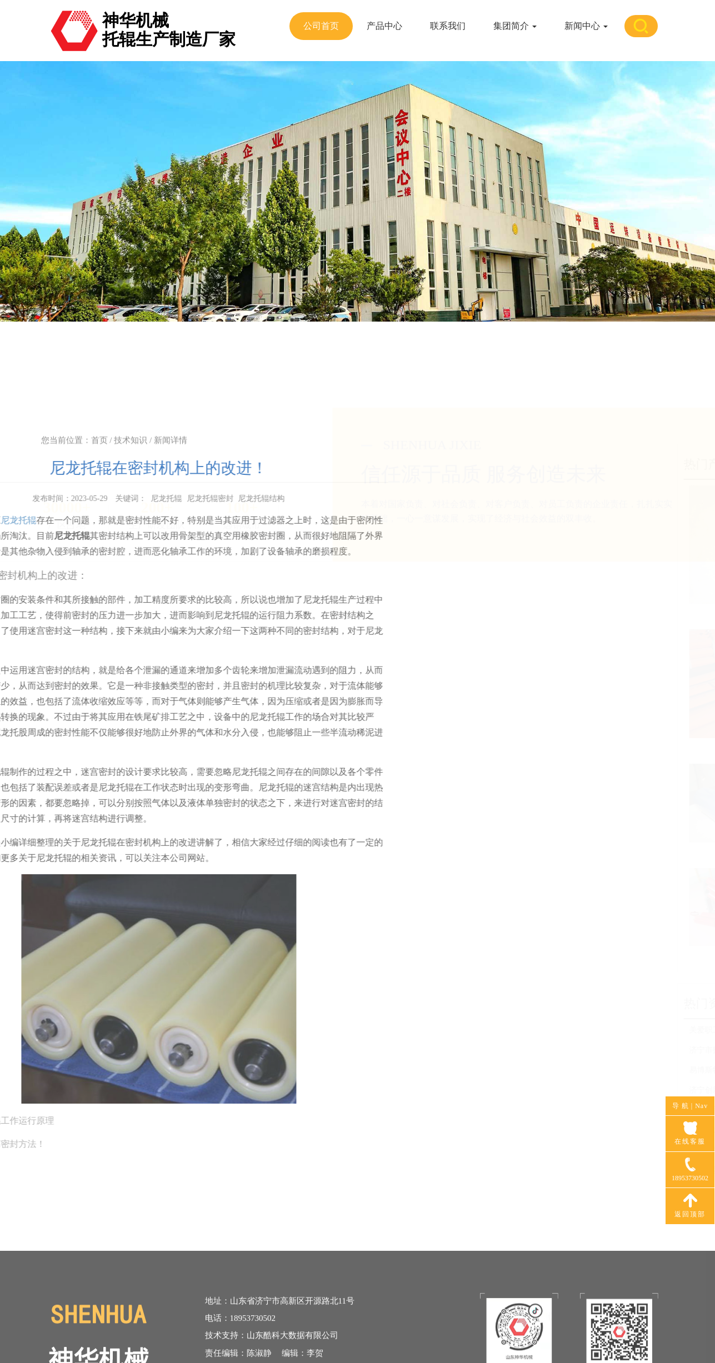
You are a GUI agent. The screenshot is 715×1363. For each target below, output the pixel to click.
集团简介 (515, 26)
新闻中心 (586, 26)
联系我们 (448, 26)
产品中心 (384, 26)
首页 (99, 449)
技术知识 (130, 449)
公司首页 (321, 26)
